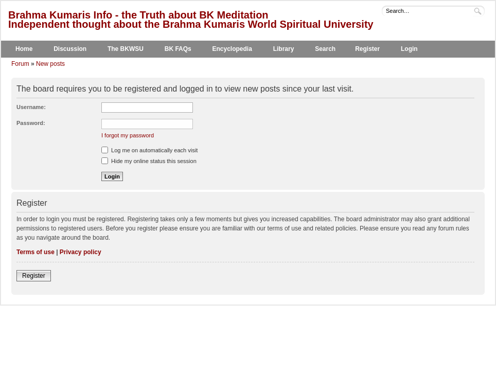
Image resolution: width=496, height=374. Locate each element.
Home (23, 48)
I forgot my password (127, 135)
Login (409, 48)
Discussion (70, 48)
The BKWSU (126, 48)
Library (283, 48)
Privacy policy (80, 252)
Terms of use (35, 252)
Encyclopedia (232, 48)
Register (367, 48)
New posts (50, 63)
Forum (20, 63)
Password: (30, 123)
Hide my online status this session (149, 161)
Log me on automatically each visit (149, 150)
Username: (31, 107)
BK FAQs (178, 48)
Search (325, 48)
